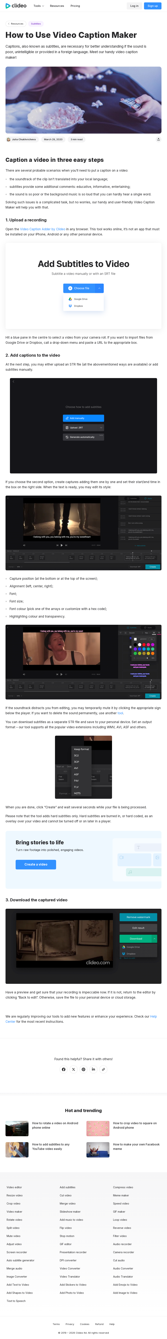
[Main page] (18, 6)
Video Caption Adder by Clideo (42, 229)
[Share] (158, 139)
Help (112, 1324)
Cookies (84, 1324)
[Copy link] (103, 1069)
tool (120, 713)
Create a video (35, 864)
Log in (134, 6)
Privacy (70, 1324)
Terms (56, 1324)
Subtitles (36, 23)
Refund (99, 1324)
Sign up (153, 6)
